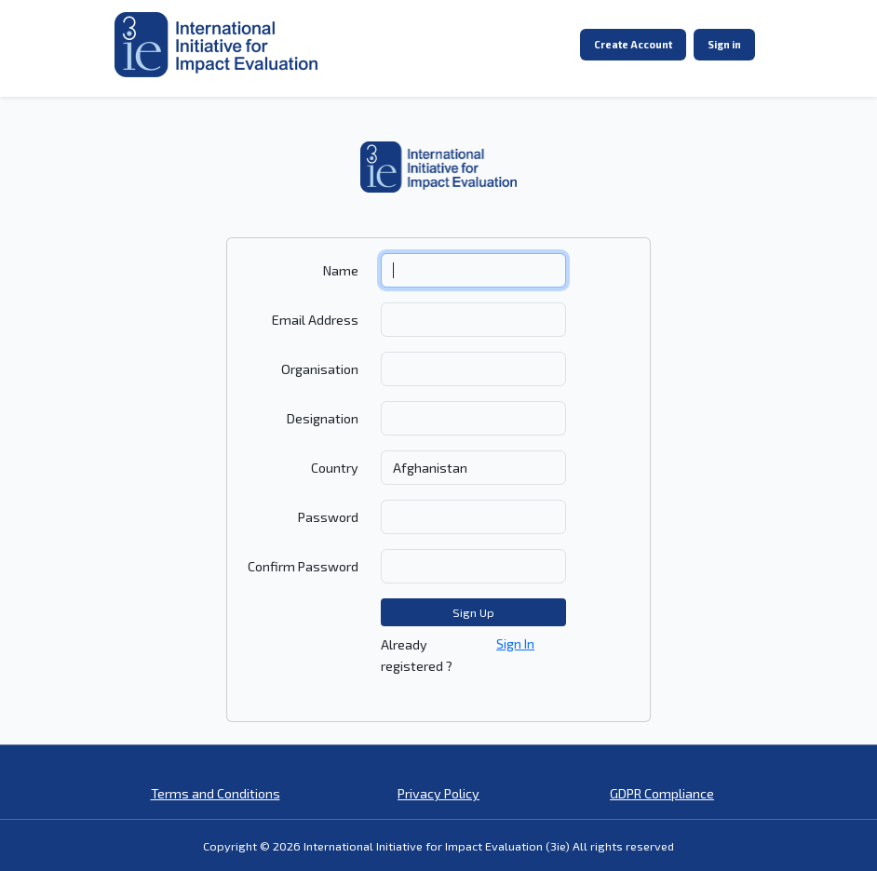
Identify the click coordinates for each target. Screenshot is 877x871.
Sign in (724, 44)
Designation (322, 418)
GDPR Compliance (662, 793)
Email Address (315, 320)
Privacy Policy (438, 793)
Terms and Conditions (215, 793)
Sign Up (473, 612)
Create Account (633, 44)
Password (328, 517)
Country (334, 468)
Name (340, 270)
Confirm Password (303, 566)
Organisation (319, 369)
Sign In (515, 643)
